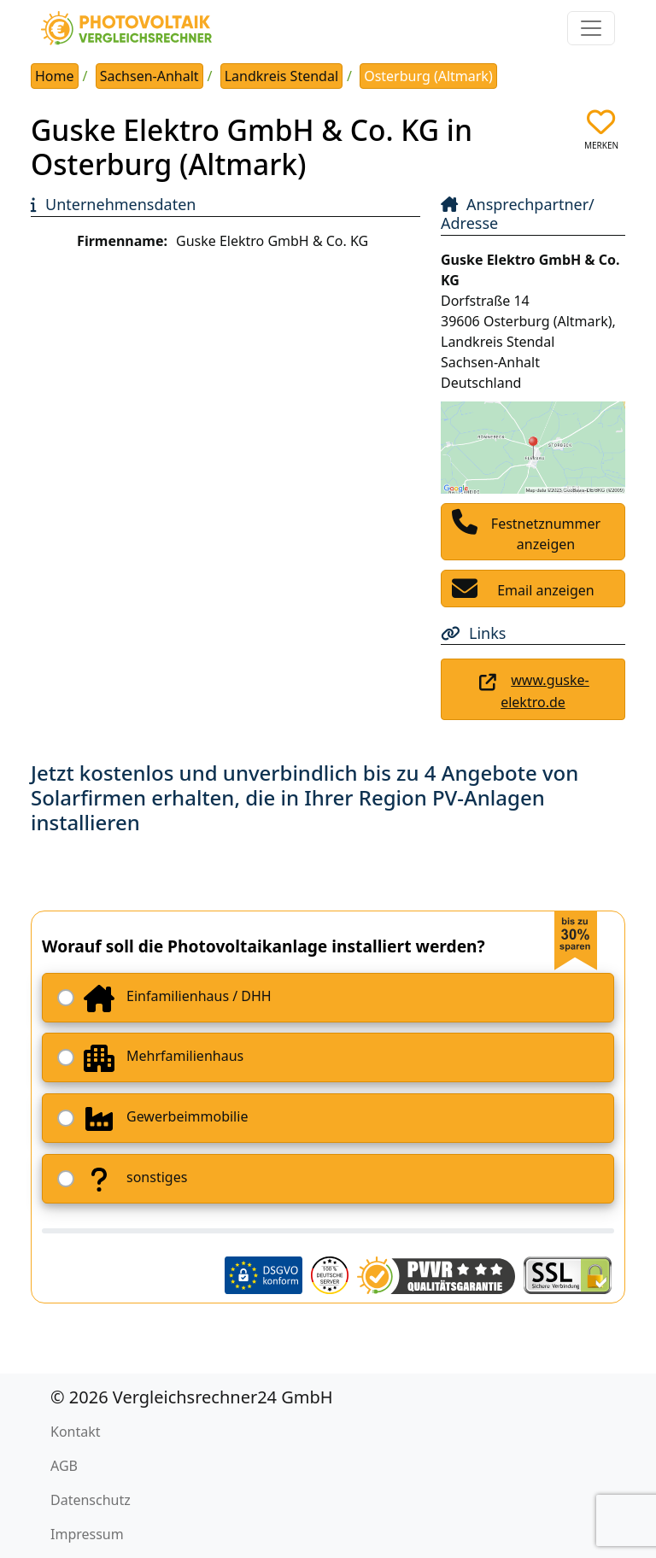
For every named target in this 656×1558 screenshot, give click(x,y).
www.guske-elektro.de (545, 691)
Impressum (87, 1534)
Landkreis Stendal (281, 76)
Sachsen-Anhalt (149, 76)
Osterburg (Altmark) (428, 76)
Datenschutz (90, 1500)
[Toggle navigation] (591, 28)
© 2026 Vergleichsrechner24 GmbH (191, 1397)
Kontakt (75, 1431)
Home (54, 76)
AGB (64, 1465)
